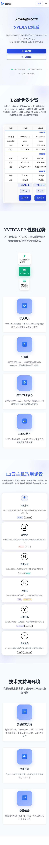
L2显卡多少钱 (24, 100)
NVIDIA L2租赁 (26, 27)
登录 (39, 3)
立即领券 (26, 57)
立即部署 (26, 51)
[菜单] (46, 3)
